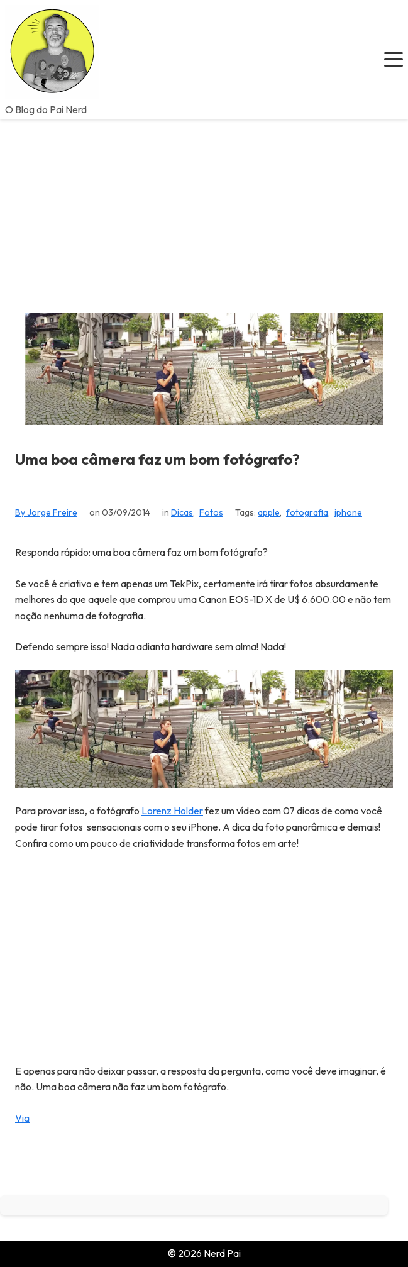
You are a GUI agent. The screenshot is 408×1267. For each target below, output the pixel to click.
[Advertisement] (204, 214)
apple (269, 512)
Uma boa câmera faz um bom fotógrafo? (157, 459)
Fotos (211, 512)
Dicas (182, 512)
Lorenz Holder (172, 810)
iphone (348, 512)
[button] (393, 59)
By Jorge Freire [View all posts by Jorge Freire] (46, 512)
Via (22, 1118)
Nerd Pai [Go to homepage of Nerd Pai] (222, 1253)
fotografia (307, 512)
